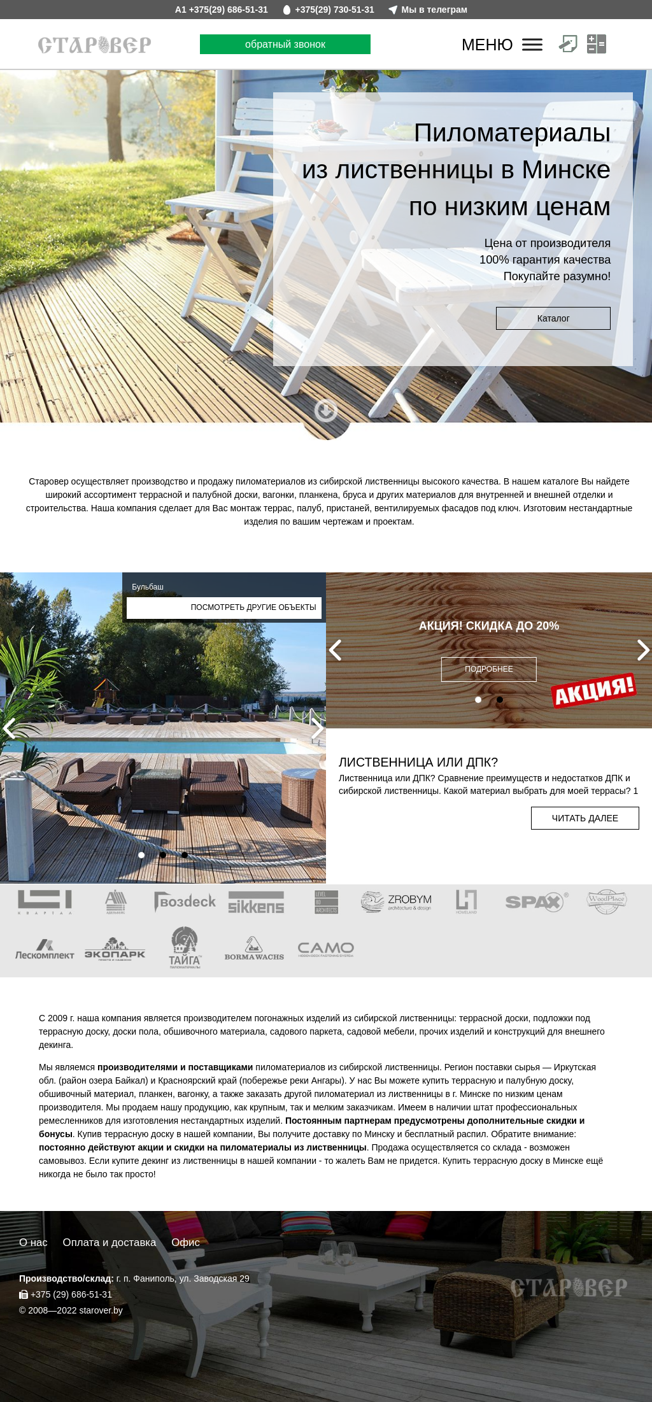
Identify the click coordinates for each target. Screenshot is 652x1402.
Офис (185, 1242)
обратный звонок (285, 44)
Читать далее (585, 818)
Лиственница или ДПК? (418, 762)
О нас (33, 1242)
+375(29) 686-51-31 (228, 9)
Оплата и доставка (110, 1242)
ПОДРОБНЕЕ (489, 669)
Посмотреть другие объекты (253, 607)
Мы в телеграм (435, 9)
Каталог (553, 318)
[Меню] (532, 44)
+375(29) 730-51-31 (334, 9)
